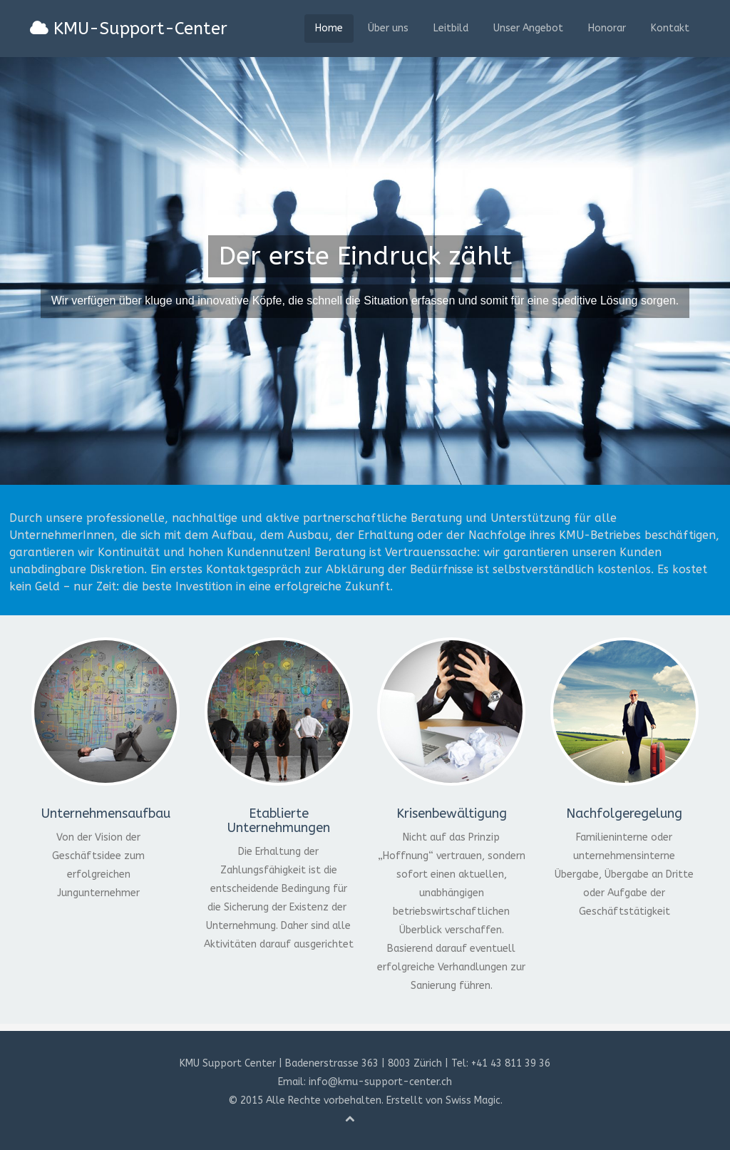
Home (329, 28)
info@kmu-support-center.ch (380, 1082)
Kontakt (670, 28)
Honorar (607, 28)
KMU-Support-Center (128, 28)
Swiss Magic (473, 1100)
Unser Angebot (528, 28)
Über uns (388, 28)
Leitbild (450, 28)
